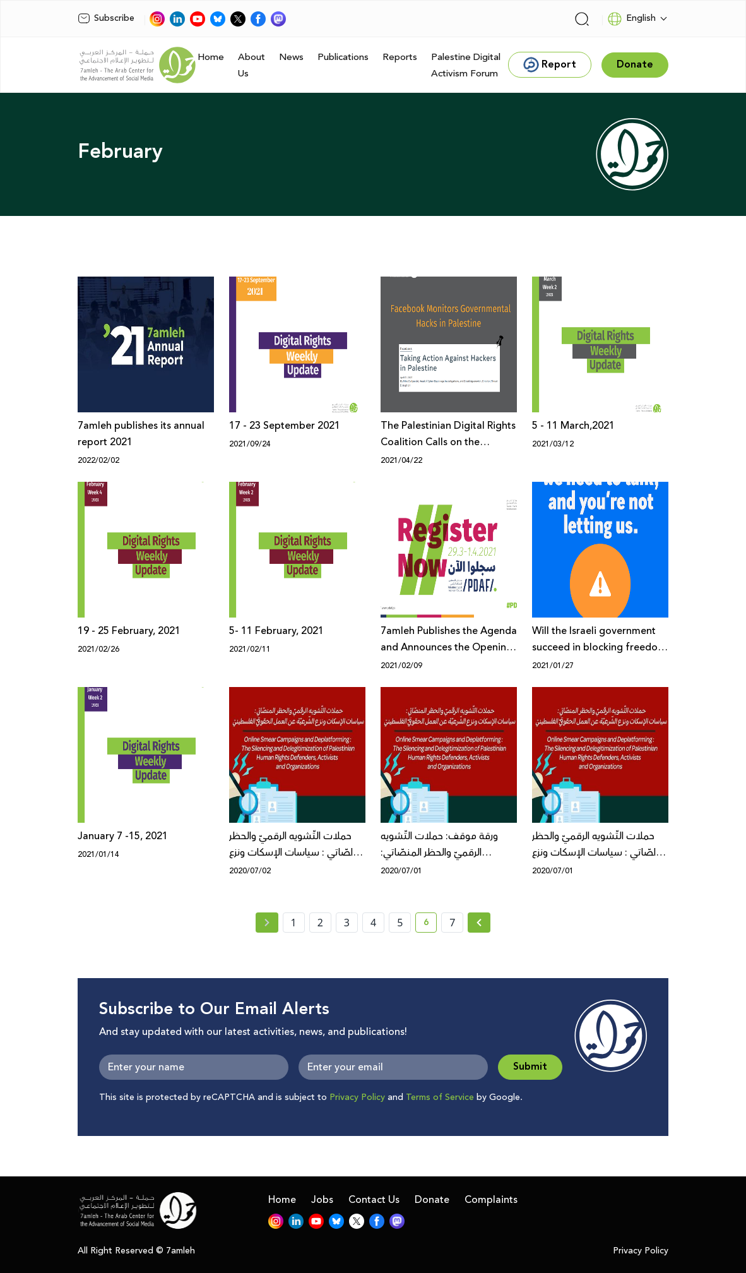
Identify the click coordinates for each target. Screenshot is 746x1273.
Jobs (322, 1199)
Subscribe (106, 18)
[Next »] (479, 922)
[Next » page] (479, 922)
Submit (530, 1067)
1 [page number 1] (294, 922)
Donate (432, 1199)
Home (211, 57)
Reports (399, 57)
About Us (251, 65)
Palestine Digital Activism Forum (465, 65)
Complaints (491, 1199)
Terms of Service (440, 1097)
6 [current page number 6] (430, 924)
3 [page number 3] (347, 922)
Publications (343, 57)
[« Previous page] (267, 922)
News (291, 57)
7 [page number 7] (452, 922)
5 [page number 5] (400, 922)
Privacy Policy (357, 1097)
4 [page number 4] (373, 922)
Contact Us (374, 1199)
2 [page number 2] (320, 922)
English (631, 19)
